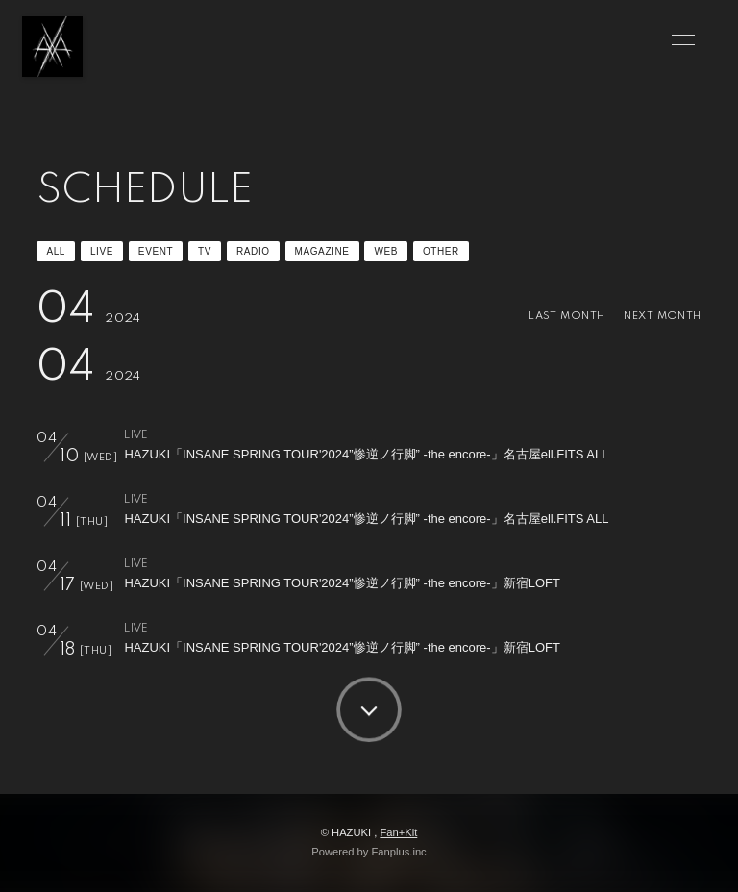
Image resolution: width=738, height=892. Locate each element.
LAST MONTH (566, 316)
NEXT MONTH (662, 316)
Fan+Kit (398, 832)
